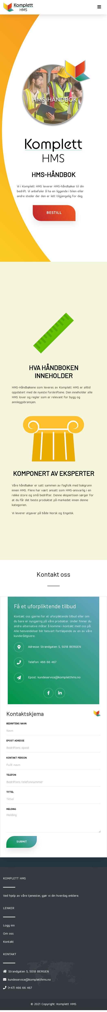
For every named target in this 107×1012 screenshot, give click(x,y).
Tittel (10, 792)
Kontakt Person (16, 758)
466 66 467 (48, 662)
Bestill (54, 213)
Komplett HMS (66, 1004)
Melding (11, 809)
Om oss (8, 934)
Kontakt (8, 942)
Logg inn (9, 926)
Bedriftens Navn (16, 724)
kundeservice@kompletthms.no (59, 678)
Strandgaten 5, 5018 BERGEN (60, 647)
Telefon (11, 775)
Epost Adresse (15, 741)
